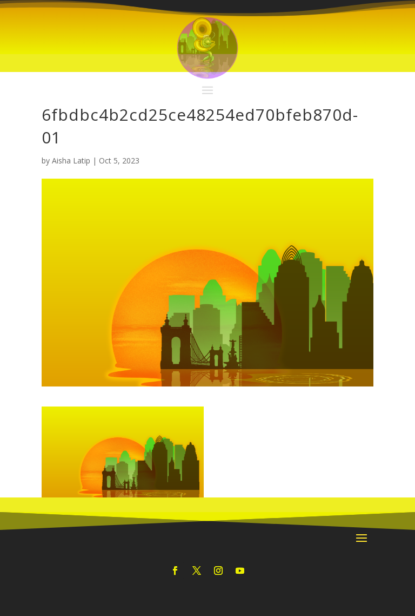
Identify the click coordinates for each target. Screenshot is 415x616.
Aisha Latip (71, 160)
